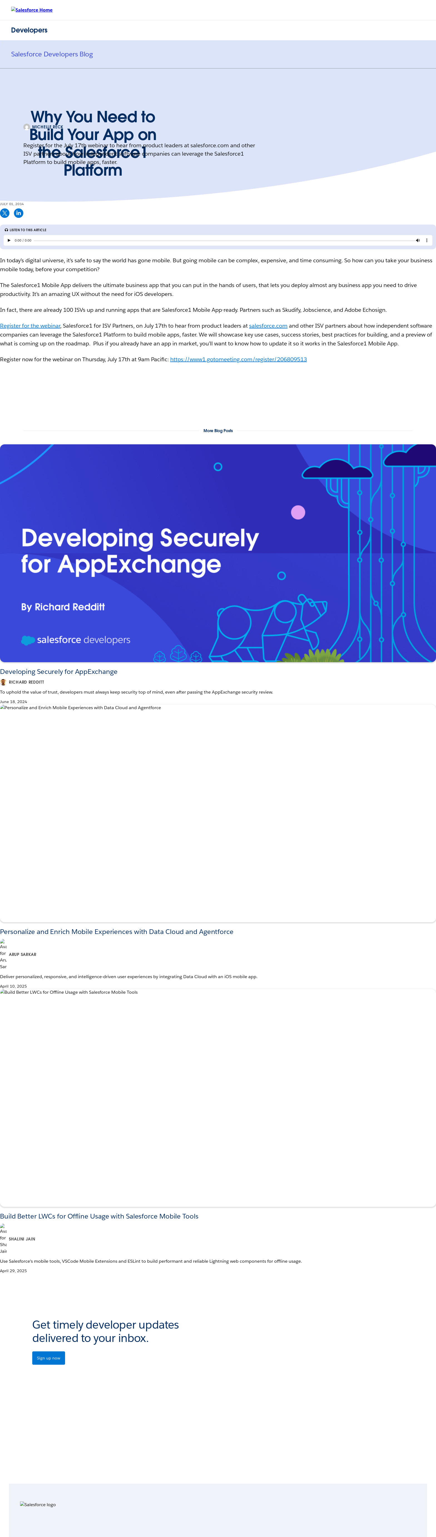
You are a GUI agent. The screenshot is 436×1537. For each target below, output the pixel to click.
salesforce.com (268, 325)
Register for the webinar (30, 325)
